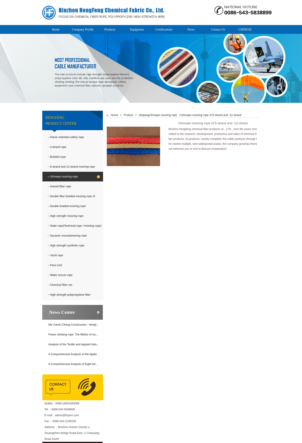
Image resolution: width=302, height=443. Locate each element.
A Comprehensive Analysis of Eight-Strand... (75, 364)
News (190, 29)
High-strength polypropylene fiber (70, 294)
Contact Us (218, 29)
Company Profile (83, 29)
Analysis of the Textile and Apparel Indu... (73, 344)
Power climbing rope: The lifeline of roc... (73, 334)
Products (109, 29)
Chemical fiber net (61, 284)
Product (128, 115)
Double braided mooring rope (68, 206)
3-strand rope (58, 147)
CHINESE (245, 29)
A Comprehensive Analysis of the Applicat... (74, 354)
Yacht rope (56, 255)
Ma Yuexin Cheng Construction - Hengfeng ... (75, 324)
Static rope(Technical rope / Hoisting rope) (75, 225)
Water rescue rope (61, 275)
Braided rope (58, 156)
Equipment (137, 29)
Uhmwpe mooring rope (64, 176)
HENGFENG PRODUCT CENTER (60, 120)
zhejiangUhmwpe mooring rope (158, 115)
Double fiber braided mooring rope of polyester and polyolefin (72, 201)
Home (56, 29)
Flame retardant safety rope (67, 137)
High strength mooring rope (66, 215)
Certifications (164, 29)
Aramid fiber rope (60, 186)
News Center (62, 312)
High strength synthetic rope (67, 245)
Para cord (56, 265)
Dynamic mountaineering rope (68, 235)
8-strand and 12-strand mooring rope (72, 166)
